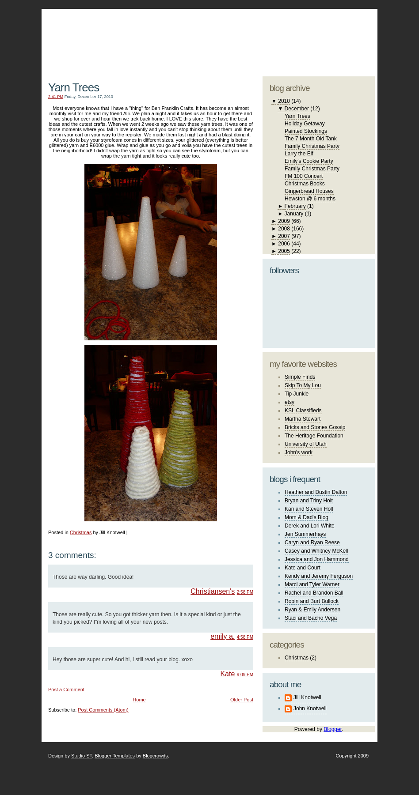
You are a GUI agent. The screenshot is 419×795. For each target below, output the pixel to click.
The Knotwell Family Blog (148, 35)
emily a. (222, 636)
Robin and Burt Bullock (312, 601)
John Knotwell (310, 708)
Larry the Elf (299, 154)
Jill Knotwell (307, 697)
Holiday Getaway (305, 124)
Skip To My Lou (303, 385)
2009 (284, 221)
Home (139, 699)
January (294, 214)
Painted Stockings (306, 131)
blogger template (341, 31)
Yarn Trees (73, 87)
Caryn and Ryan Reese (312, 542)
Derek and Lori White (310, 526)
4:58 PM (245, 637)
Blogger (333, 729)
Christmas (81, 532)
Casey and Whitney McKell (316, 551)
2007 (284, 236)
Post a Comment (66, 689)
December (297, 108)
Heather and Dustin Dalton (316, 492)
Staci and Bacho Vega (311, 618)
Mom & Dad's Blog (306, 517)
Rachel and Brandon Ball (314, 593)
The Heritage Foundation (314, 436)
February (295, 206)
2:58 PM (245, 592)
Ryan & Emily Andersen (312, 610)
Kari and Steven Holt (309, 509)
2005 (284, 251)
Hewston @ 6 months (310, 199)
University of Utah (306, 444)
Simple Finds (300, 377)
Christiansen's (212, 591)
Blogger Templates (115, 755)
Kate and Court (302, 568)
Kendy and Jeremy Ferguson (319, 576)
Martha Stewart (302, 419)
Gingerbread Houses (309, 191)
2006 (284, 244)
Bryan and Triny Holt (309, 500)
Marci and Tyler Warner (312, 584)
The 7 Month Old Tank (311, 139)
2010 (284, 101)
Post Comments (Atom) (103, 709)
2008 (284, 229)
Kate (227, 674)
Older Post (241, 699)
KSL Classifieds (303, 410)
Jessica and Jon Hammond (317, 559)
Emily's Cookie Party (309, 161)
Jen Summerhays (305, 534)
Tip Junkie (297, 394)
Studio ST (81, 755)
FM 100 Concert (304, 176)
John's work (298, 452)
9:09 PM (245, 674)
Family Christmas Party (312, 146)
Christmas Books (305, 184)
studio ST (305, 38)
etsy (289, 402)
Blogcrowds (155, 755)
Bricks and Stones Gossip (315, 427)
